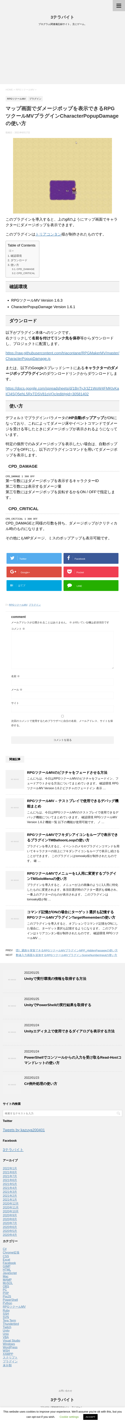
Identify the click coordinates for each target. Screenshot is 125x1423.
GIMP (6, 1267)
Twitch (7, 1328)
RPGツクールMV (18, 606)
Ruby (6, 1311)
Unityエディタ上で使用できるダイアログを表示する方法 (69, 1032)
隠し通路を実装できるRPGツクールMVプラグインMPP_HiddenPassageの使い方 (67, 951)
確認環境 (16, 255)
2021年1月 (10, 1200)
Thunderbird (11, 1325)
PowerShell (10, 1301)
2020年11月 (11, 1208)
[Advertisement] (62, 56)
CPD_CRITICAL (26, 273)
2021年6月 (10, 1181)
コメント (18, 629)
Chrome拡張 (11, 1253)
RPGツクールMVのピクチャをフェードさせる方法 (67, 774)
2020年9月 (10, 1216)
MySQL (8, 1284)
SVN (6, 1318)
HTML (7, 1270)
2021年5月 (10, 1185)
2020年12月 (11, 1204)
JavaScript (10, 1274)
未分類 (7, 1366)
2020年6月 (10, 1228)
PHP (6, 1294)
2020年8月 (10, 1220)
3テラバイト (62, 17)
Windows (9, 1345)
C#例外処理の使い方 (40, 1085)
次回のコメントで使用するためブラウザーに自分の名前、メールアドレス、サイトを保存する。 (62, 724)
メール (16, 690)
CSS (6, 1257)
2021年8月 (10, 1173)
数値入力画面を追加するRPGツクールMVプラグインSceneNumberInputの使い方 (66, 956)
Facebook (9, 1264)
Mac (5, 1277)
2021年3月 (10, 1193)
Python (7, 1304)
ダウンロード (19, 260)
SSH (6, 1315)
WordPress (10, 1348)
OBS (6, 1287)
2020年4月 (10, 1236)
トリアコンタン (48, 234)
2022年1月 (10, 1169)
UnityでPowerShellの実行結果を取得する (57, 1006)
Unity (6, 1331)
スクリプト (10, 1358)
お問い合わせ (65, 1391)
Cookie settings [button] (69, 1416)
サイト (15, 704)
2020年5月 (10, 1232)
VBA (6, 1338)
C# (5, 1250)
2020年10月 (11, 1212)
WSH (6, 1351)
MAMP (7, 1280)
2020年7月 (10, 1224)
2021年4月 (10, 1189)
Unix (6, 1335)
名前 (15, 677)
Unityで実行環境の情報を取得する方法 (55, 980)
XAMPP (8, 1355)
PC (5, 1290)
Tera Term (9, 1321)
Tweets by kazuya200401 (24, 1131)
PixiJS (7, 1297)
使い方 (15, 264)
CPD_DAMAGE (25, 269)
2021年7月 (10, 1177)
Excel (6, 1260)
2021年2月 (10, 1196)
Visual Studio (11, 1341)
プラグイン (35, 606)
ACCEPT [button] (90, 1417)
